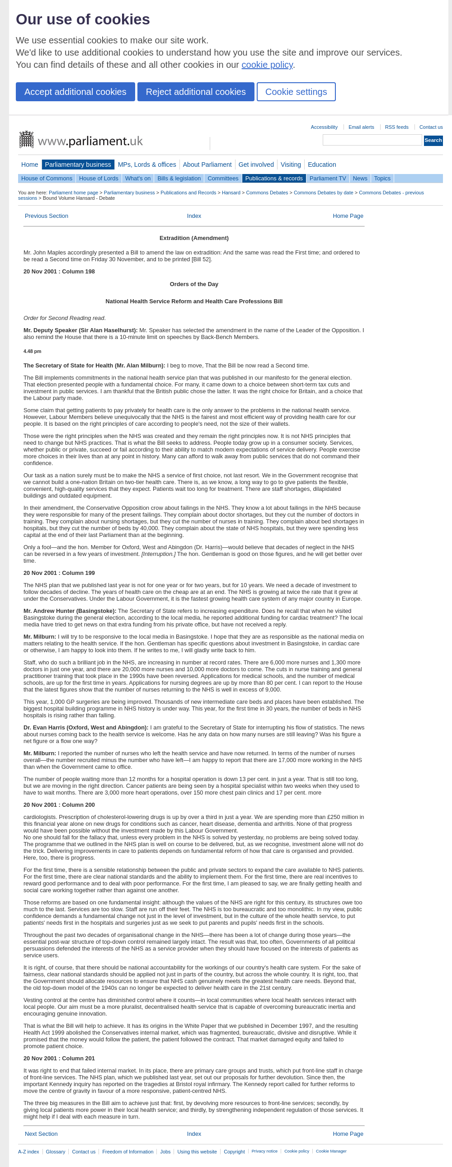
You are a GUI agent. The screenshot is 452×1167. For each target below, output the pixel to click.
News (360, 178)
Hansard (231, 192)
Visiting (291, 164)
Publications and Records (188, 192)
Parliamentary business (78, 164)
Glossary (56, 1151)
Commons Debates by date (323, 192)
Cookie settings (296, 92)
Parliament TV (328, 178)
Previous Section (46, 215)
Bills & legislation (179, 178)
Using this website (197, 1151)
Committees (222, 178)
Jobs (165, 1151)
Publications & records (274, 178)
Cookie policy (296, 1151)
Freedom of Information (127, 1151)
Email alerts (361, 127)
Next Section (41, 1133)
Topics (382, 178)
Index (194, 215)
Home (29, 164)
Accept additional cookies (75, 92)
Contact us (431, 127)
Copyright (234, 1151)
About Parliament (207, 164)
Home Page (348, 215)
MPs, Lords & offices (147, 164)
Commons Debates (267, 192)
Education (322, 164)
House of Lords (98, 178)
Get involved (256, 164)
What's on (138, 178)
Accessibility (324, 127)
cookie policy (267, 65)
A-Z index (28, 1151)
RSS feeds (397, 127)
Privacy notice (265, 1151)
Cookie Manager (331, 1151)
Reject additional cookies (196, 92)
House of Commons (46, 178)
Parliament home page (73, 192)
